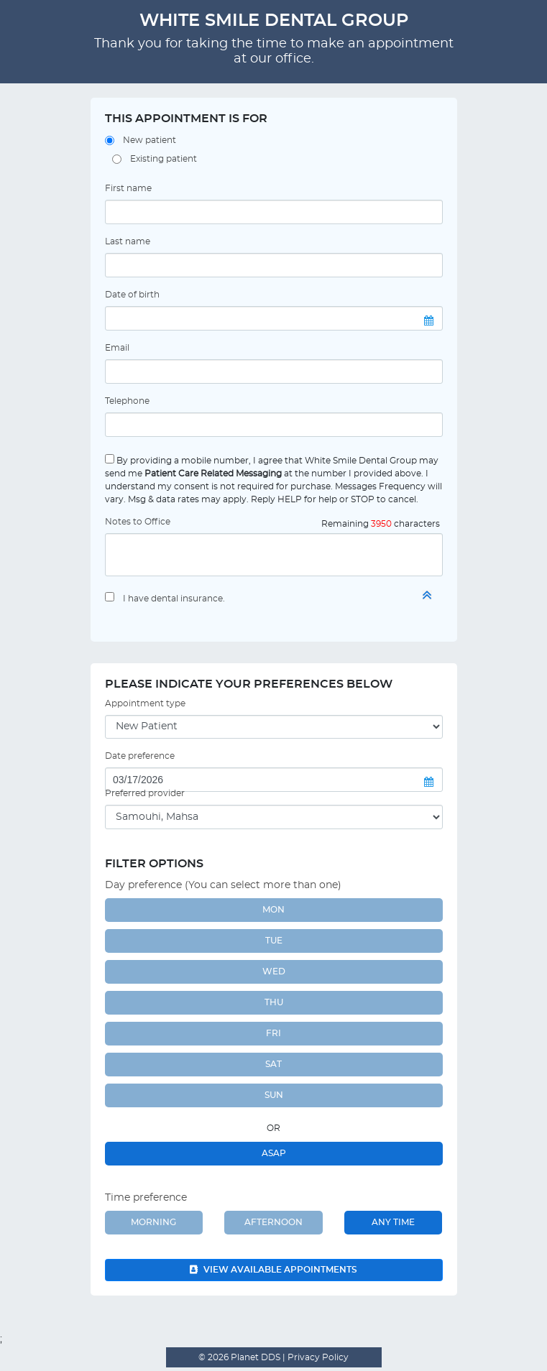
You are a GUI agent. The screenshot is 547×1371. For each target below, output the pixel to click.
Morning (153, 1222)
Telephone (127, 401)
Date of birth (132, 294)
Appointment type (145, 703)
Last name (127, 241)
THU (274, 1002)
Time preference (146, 1198)
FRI (273, 1033)
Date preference (140, 756)
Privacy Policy (317, 1357)
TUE (273, 940)
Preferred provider (145, 793)
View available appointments (273, 1269)
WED (273, 971)
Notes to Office (137, 521)
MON (273, 909)
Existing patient (163, 158)
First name (128, 188)
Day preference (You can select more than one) (223, 885)
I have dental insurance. (174, 598)
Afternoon (273, 1222)
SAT (273, 1064)
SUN (274, 1095)
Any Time (393, 1222)
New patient (149, 140)
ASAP (274, 1153)
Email (117, 347)
